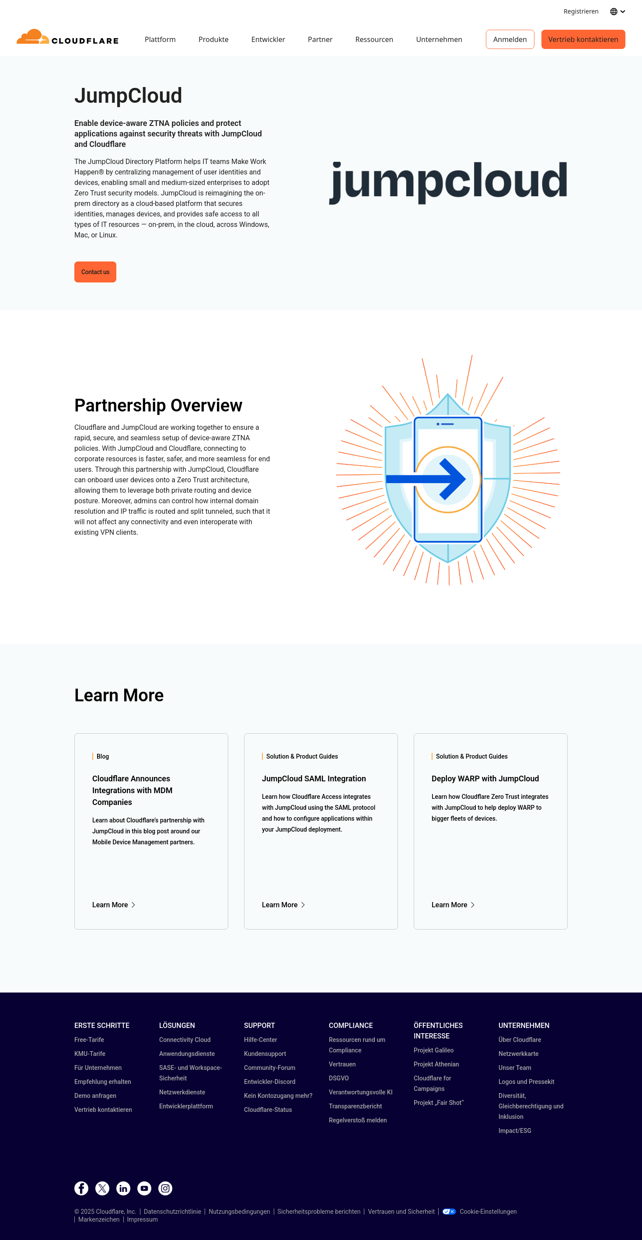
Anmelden (510, 39)
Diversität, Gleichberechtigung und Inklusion (531, 1106)
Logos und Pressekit (527, 1081)
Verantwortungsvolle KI (361, 1092)
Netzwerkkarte (519, 1053)
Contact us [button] (95, 271)
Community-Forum (269, 1067)
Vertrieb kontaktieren (583, 39)
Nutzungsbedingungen (239, 1212)
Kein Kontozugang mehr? (278, 1095)
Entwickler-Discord (270, 1081)
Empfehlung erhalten (102, 1081)
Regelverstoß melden (358, 1120)
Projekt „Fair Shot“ (439, 1102)
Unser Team (515, 1067)
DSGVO (339, 1078)
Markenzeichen (99, 1219)
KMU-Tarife (89, 1053)
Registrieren (581, 11)
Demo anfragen (95, 1095)
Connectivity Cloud (185, 1039)
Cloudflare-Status (268, 1109)
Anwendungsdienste (187, 1053)
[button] (448, 183)
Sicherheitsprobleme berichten (319, 1212)
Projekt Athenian (436, 1064)
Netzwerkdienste (182, 1092)
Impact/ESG (515, 1130)
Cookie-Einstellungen (479, 1211)
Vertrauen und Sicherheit (401, 1212)
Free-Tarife (89, 1039)
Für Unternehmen (98, 1067)
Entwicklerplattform (186, 1106)
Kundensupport (265, 1053)
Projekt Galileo (434, 1050)
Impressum (142, 1219)
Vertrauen (342, 1064)
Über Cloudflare (520, 1039)
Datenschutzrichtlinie (172, 1212)
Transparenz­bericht (355, 1106)
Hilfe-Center (260, 1039)
